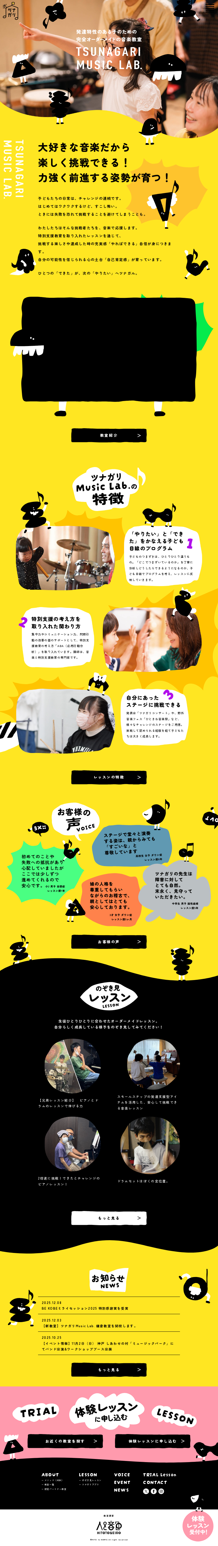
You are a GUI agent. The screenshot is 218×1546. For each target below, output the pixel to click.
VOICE (122, 1474)
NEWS (121, 1489)
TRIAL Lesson (160, 1474)
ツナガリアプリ (90, 1484)
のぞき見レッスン (92, 1480)
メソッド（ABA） (54, 1480)
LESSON (88, 1474)
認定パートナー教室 (56, 1488)
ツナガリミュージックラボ (5, 5)
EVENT (122, 1481)
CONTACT (155, 1481)
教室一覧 (49, 1484)
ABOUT (50, 1474)
